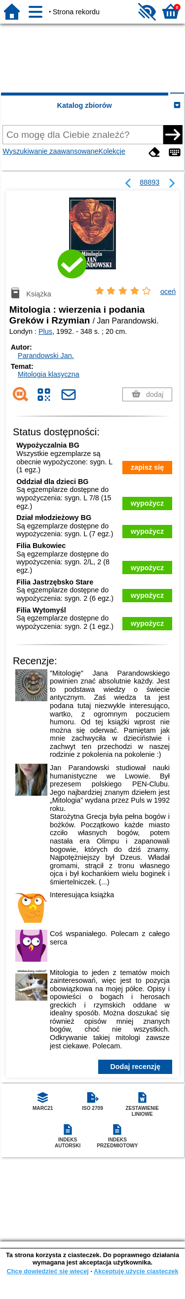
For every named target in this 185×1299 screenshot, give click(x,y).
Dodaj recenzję (135, 1067)
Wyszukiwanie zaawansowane (50, 151)
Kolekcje (112, 151)
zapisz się (147, 467)
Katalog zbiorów (84, 105)
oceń (168, 291)
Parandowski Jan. (46, 355)
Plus (45, 331)
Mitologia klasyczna (48, 374)
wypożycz (147, 503)
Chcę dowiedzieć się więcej (47, 1271)
